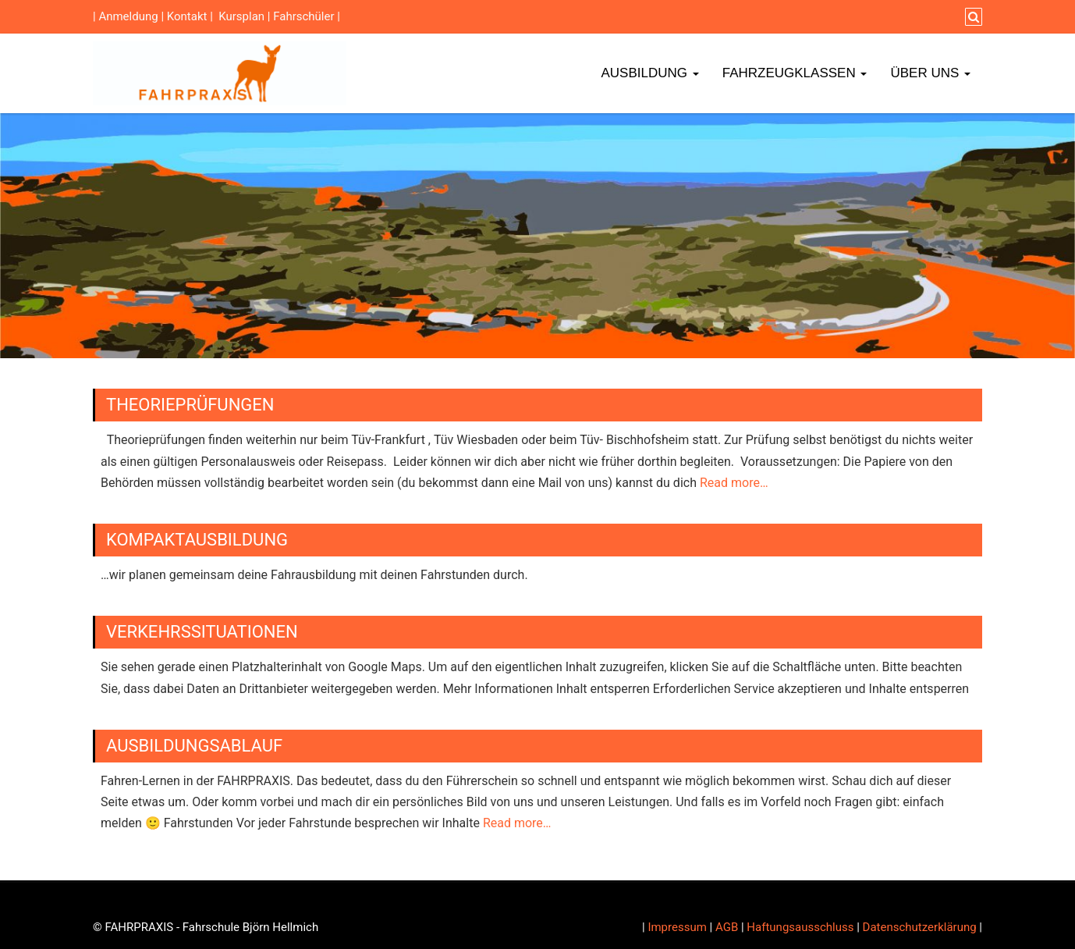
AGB (726, 927)
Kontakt (187, 16)
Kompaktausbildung (197, 539)
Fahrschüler (303, 16)
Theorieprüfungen (190, 404)
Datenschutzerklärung (920, 927)
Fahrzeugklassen (794, 73)
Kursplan (241, 16)
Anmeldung (128, 16)
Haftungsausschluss (800, 927)
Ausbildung (649, 73)
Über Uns (930, 73)
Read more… (734, 482)
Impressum (676, 927)
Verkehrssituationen (202, 632)
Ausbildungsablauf (194, 745)
